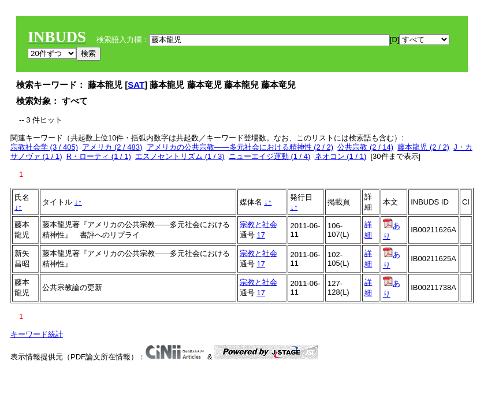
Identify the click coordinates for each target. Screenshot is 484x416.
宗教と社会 (258, 224)
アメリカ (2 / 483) (112, 147)
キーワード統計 (36, 334)
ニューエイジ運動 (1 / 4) (270, 156)
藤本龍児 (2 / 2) (423, 147)
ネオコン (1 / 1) (341, 156)
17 (260, 235)
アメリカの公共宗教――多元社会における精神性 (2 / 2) (240, 147)
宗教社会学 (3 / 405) (44, 147)
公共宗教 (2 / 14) (365, 147)
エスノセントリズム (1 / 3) (180, 156)
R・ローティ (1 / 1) (98, 156)
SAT (136, 85)
